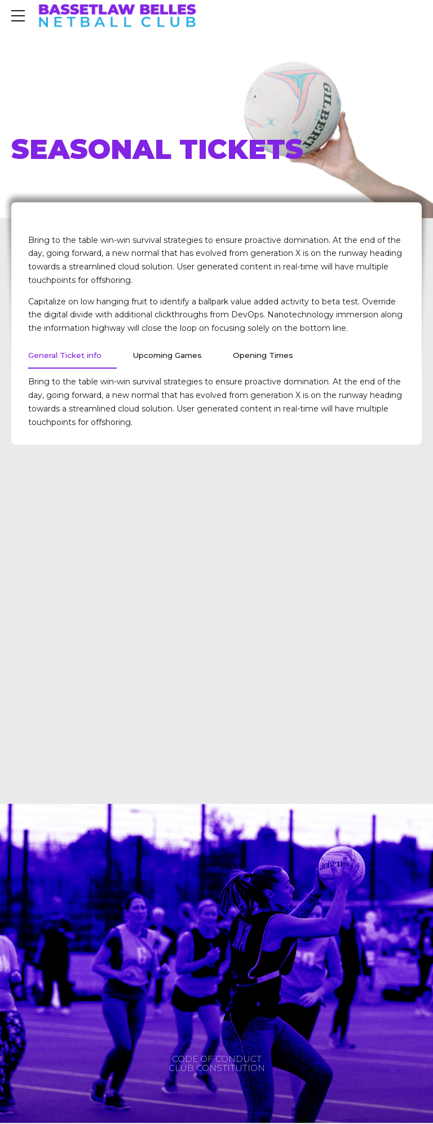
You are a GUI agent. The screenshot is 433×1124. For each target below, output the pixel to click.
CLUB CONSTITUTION (217, 1068)
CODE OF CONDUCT (217, 1060)
